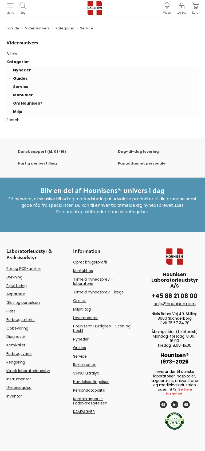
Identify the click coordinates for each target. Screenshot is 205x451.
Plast (10, 311)
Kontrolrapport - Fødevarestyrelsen (90, 401)
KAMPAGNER (84, 411)
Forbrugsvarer (19, 353)
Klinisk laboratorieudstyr (28, 370)
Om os (79, 300)
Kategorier (17, 61)
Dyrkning (14, 277)
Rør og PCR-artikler (23, 268)
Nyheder (22, 70)
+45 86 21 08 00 (175, 296)
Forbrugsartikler (20, 319)
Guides (20, 78)
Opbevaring (17, 328)
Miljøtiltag (82, 309)
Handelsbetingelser (91, 381)
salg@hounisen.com (175, 304)
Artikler (12, 53)
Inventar (14, 396)
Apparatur (15, 294)
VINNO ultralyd (86, 373)
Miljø (17, 111)
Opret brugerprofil (90, 262)
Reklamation (84, 364)
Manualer (23, 95)
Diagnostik (16, 336)
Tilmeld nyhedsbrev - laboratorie (93, 281)
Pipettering (16, 285)
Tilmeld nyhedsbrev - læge (98, 292)
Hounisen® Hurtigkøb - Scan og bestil (102, 328)
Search (12, 120)
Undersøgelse (18, 387)
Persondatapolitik (89, 390)
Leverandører (85, 317)
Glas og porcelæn (23, 302)
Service (21, 86)
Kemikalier (15, 345)
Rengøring (15, 362)
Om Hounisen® (27, 103)
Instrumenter (18, 379)
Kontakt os (83, 270)
